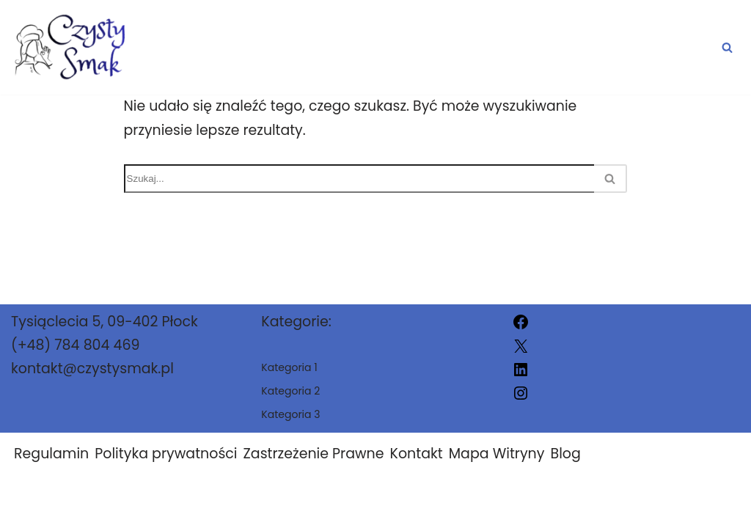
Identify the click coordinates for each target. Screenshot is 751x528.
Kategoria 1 (391, 47)
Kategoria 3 (661, 47)
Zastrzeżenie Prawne (313, 467)
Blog (565, 467)
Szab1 (513, 508)
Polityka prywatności (166, 467)
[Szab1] (76, 47)
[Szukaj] (727, 47)
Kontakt (416, 467)
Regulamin (51, 467)
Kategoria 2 (526, 47)
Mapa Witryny (497, 467)
